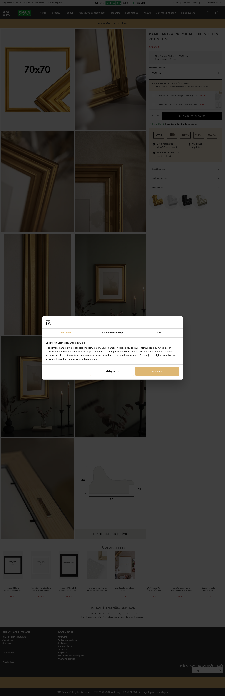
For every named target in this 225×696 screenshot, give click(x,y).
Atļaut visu (157, 371)
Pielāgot (112, 371)
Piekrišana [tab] (66, 332)
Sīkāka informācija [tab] (112, 332)
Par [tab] (159, 332)
